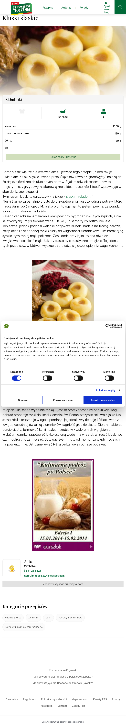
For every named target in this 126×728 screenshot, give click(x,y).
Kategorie (46, 705)
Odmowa (23, 400)
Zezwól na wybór (63, 400)
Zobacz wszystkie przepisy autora (63, 584)
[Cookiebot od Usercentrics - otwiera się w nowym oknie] (108, 326)
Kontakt (62, 705)
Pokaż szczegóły (106, 390)
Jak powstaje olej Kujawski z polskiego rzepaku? (63, 676)
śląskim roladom (78, 197)
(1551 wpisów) (32, 570)
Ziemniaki (33, 617)
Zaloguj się (78, 705)
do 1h (48, 617)
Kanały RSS (100, 699)
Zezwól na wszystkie (103, 400)
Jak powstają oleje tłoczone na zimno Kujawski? (63, 683)
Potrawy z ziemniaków (70, 617)
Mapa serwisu (80, 699)
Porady (116, 699)
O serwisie (12, 699)
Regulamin (29, 699)
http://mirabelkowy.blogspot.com (44, 575)
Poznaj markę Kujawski (63, 670)
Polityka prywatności (54, 699)
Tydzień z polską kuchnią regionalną (24, 627)
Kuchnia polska (13, 617)
